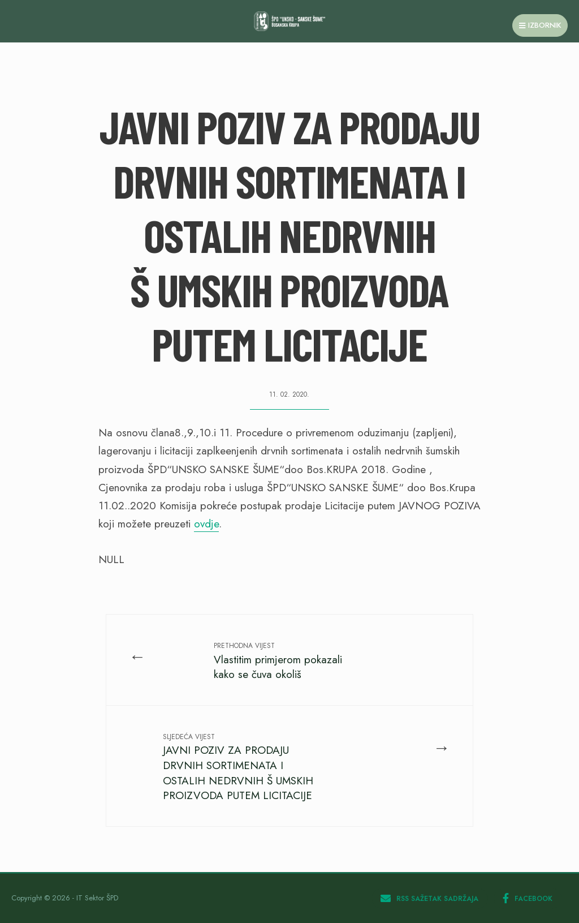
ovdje (206, 523)
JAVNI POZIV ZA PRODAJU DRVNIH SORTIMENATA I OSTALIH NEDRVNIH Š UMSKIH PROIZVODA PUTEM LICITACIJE (238, 767)
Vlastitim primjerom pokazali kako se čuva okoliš (278, 661)
